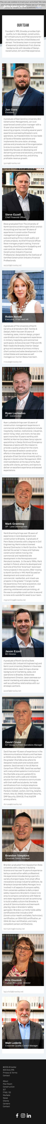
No (40, 7)
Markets (6, 1095)
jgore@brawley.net (12, 163)
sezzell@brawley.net (13, 265)
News (5, 1098)
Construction (9, 1087)
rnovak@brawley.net (13, 362)
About (5, 1081)
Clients (6, 1101)
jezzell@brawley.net (12, 691)
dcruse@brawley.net (13, 804)
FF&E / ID (7, 1092)
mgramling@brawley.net (15, 600)
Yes (37, 7)
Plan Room (7, 1084)
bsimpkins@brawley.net (14, 929)
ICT (4, 1089)
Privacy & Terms (10, 1073)
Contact (6, 1075)
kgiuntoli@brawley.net (13, 992)
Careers (6, 1104)
